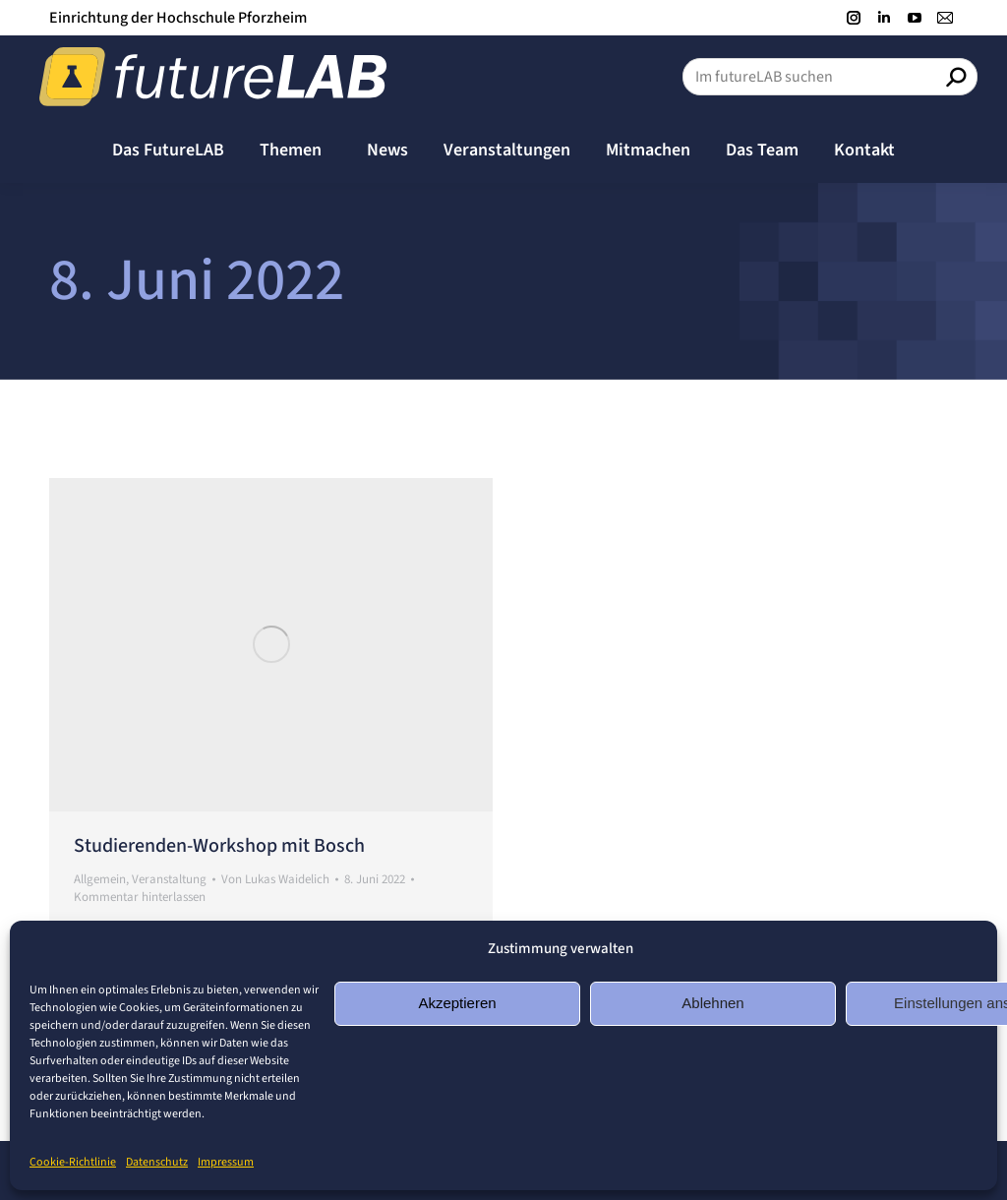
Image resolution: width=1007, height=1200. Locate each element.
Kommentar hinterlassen (140, 897)
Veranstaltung (169, 879)
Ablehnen (712, 1002)
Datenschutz (157, 1162)
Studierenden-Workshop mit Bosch (219, 846)
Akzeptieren (457, 1002)
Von (275, 879)
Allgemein (100, 879)
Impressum (226, 1162)
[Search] (829, 76)
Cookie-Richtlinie (73, 1162)
